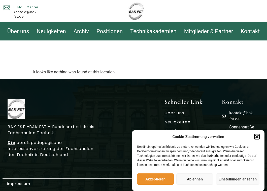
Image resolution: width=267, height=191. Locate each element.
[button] (256, 137)
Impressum (18, 183)
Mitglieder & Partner (208, 31)
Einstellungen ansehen (238, 179)
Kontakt (250, 31)
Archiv (81, 31)
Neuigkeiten (51, 31)
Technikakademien (153, 31)
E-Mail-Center (26, 7)
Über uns (18, 31)
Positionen (109, 31)
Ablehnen (195, 179)
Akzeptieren (155, 179)
